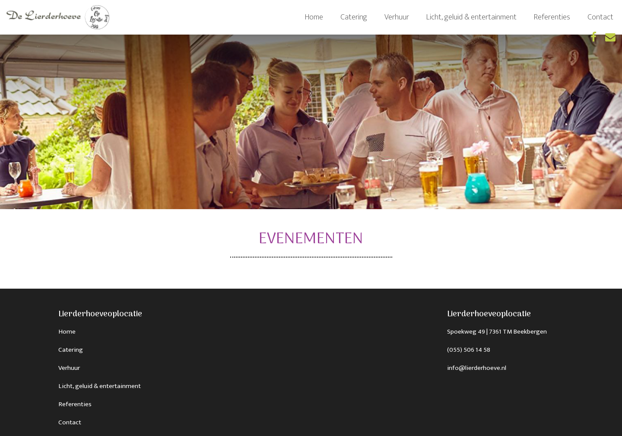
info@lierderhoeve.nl (476, 368)
